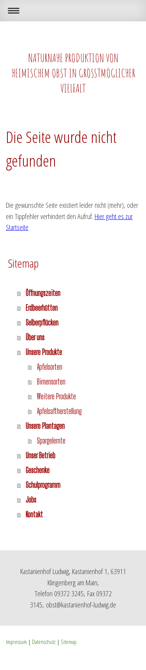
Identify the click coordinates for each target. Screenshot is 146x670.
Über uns (35, 337)
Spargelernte (51, 440)
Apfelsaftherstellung (59, 411)
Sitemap (69, 642)
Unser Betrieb (40, 455)
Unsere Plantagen (45, 425)
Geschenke (37, 470)
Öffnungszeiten (43, 293)
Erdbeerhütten (42, 307)
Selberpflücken (42, 322)
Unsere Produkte (44, 352)
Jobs (31, 499)
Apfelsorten (49, 366)
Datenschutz (44, 642)
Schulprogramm (43, 484)
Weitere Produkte (56, 396)
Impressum (16, 642)
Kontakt (34, 514)
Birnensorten (51, 381)
